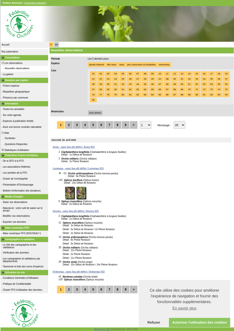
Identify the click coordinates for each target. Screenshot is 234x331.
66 (159, 89)
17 (211, 73)
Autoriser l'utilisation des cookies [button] (199, 322)
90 (196, 94)
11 (167, 73)
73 (211, 89)
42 (123, 84)
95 (93, 100)
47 (159, 84)
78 (108, 94)
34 (204, 79)
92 (211, 94)
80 (123, 94)
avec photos (95, 113)
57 (93, 89)
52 (196, 84)
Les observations (11, 63)
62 (130, 89)
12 (174, 73)
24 (115, 79)
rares (121, 64)
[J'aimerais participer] (35, 3)
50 (182, 84)
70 (189, 89)
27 (137, 79)
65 (152, 89)
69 (182, 89)
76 (93, 94)
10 (159, 73)
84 (152, 94)
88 (182, 94)
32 (189, 79)
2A (159, 79)
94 (226, 94)
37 (226, 79)
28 (145, 79)
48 (167, 84)
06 (130, 73)
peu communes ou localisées (141, 64)
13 (182, 73)
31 (182, 79)
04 (115, 73)
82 (137, 94)
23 (108, 79)
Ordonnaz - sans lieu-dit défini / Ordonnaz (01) (79, 271)
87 (174, 94)
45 (145, 84)
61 (123, 89)
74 (219, 89)
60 (115, 89)
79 (115, 94)
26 (130, 79)
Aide (5, 133)
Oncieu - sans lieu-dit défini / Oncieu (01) (76, 211)
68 (174, 89)
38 (93, 84)
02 (100, 73)
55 (219, 84)
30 (174, 79)
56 (226, 84)
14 (189, 73)
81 (130, 94)
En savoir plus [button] (185, 308)
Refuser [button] (154, 322)
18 (219, 73)
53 (204, 84)
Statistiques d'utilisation (15, 150)
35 (211, 79)
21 (93, 79)
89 (189, 94)
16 (204, 73)
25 (123, 79)
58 (100, 89)
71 (196, 89)
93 (219, 94)
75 (226, 89)
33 (196, 79)
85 (159, 94)
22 (100, 79)
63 (137, 89)
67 (167, 89)
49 (174, 84)
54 (211, 84)
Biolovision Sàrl (102, 329)
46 (152, 84)
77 (100, 94)
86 (167, 94)
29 (152, 79)
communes (164, 64)
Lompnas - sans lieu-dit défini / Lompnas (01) (78, 168)
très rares (111, 64)
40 (108, 84)
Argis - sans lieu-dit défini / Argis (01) (74, 147)
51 (189, 84)
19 (226, 73)
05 (123, 73)
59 (108, 89)
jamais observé (96, 64)
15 (196, 73)
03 (108, 73)
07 (137, 73)
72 (204, 89)
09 (152, 73)
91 (204, 94)
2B (167, 79)
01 (93, 73)
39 (100, 84)
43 (130, 84)
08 (145, 73)
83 (145, 94)
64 (145, 89)
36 (219, 79)
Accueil (5, 44)
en (56, 44)
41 (115, 84)
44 (137, 84)
